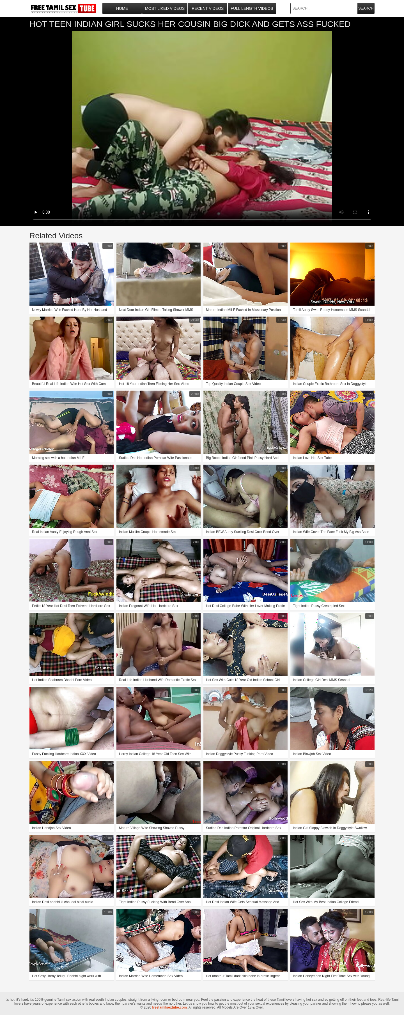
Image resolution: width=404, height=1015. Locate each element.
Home (122, 8)
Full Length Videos (252, 8)
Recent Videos (208, 8)
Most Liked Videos (165, 8)
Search (365, 8)
